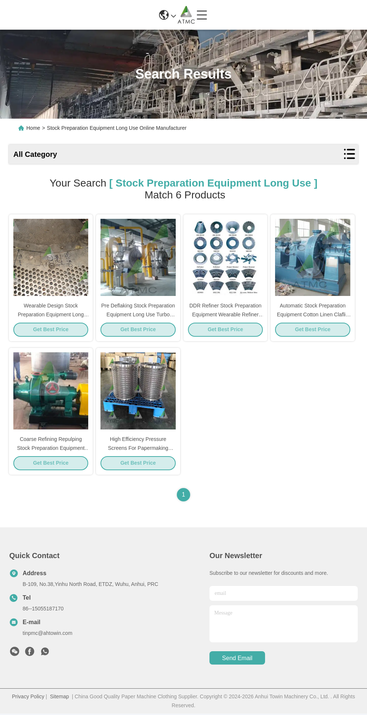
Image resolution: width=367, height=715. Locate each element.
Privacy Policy (28, 698)
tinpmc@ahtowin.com (47, 634)
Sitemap (59, 698)
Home (33, 128)
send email (237, 659)
